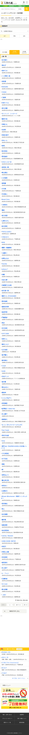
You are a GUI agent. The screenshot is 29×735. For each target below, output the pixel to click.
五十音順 (4, 52)
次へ (25, 604)
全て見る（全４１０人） (19, 678)
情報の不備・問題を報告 (22, 600)
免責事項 (22, 714)
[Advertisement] (14, 44)
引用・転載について (21, 718)
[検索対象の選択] (21, 9)
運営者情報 (21, 722)
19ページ (18, 604)
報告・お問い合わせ (7, 714)
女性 (24, 36)
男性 (14, 36)
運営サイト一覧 (7, 722)
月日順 (24, 52)
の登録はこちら (13, 6)
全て (5, 36)
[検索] (26, 9)
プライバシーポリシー (7, 718)
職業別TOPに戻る (14, 611)
